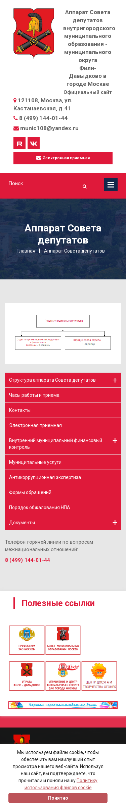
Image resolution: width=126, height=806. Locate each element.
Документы (22, 522)
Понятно (58, 798)
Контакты (20, 410)
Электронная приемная (63, 157)
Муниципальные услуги (35, 462)
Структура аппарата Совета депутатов (52, 380)
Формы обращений (30, 492)
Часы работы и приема (34, 395)
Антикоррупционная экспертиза (45, 477)
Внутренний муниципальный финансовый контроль (55, 444)
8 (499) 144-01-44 (43, 118)
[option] (63, 625)
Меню (111, 184)
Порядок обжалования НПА (39, 507)
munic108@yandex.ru (49, 128)
